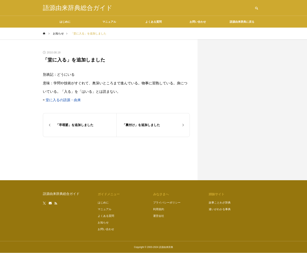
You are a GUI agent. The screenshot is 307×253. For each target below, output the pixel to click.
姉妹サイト (216, 194)
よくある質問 (153, 21)
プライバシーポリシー (167, 202)
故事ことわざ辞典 (220, 202)
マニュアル (109, 21)
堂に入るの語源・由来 (63, 100)
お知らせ (103, 222)
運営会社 (158, 215)
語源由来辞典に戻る (242, 21)
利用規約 (158, 209)
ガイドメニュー (109, 194)
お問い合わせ (198, 21)
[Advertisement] (234, 109)
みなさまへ (161, 194)
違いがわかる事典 (220, 209)
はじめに (65, 21)
